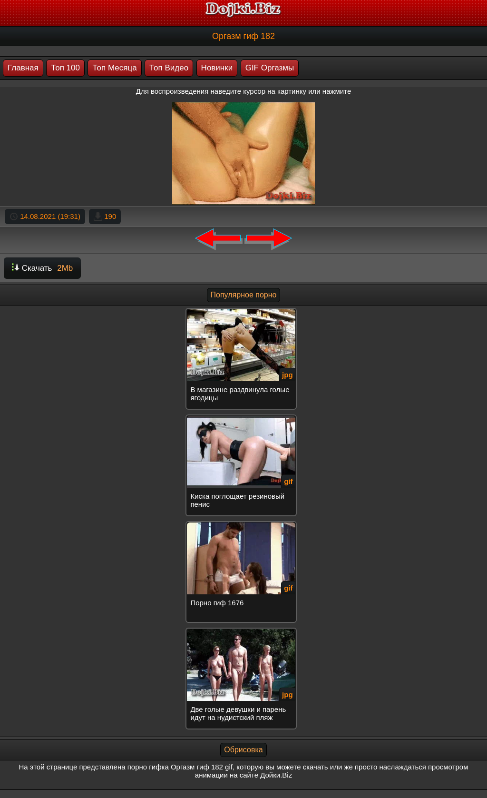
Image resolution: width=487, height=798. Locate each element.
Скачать (42, 268)
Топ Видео (168, 67)
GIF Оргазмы (269, 67)
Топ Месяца (114, 67)
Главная (23, 67)
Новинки (217, 67)
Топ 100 (65, 67)
